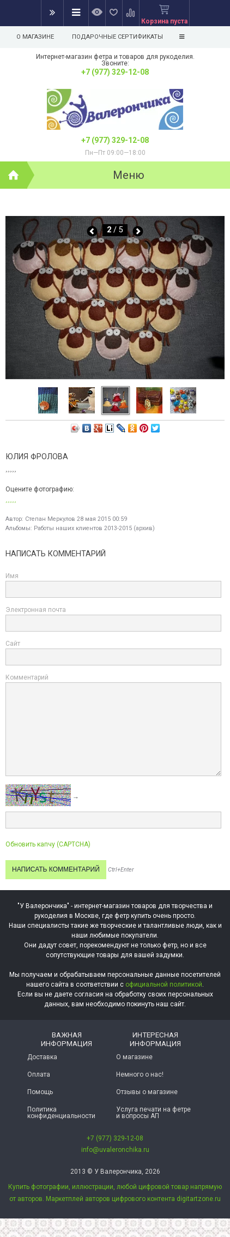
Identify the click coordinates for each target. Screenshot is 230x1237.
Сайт (12, 643)
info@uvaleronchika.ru (115, 1150)
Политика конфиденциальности (61, 1113)
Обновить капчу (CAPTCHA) (47, 844)
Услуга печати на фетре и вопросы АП (153, 1113)
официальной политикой (163, 984)
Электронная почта (35, 610)
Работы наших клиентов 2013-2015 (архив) (94, 528)
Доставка (42, 1057)
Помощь (40, 1092)
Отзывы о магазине (147, 1092)
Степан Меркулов (50, 519)
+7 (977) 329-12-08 (115, 72)
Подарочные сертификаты (117, 36)
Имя (12, 576)
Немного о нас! (140, 1074)
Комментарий (27, 677)
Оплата (38, 1074)
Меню (128, 175)
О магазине (35, 36)
